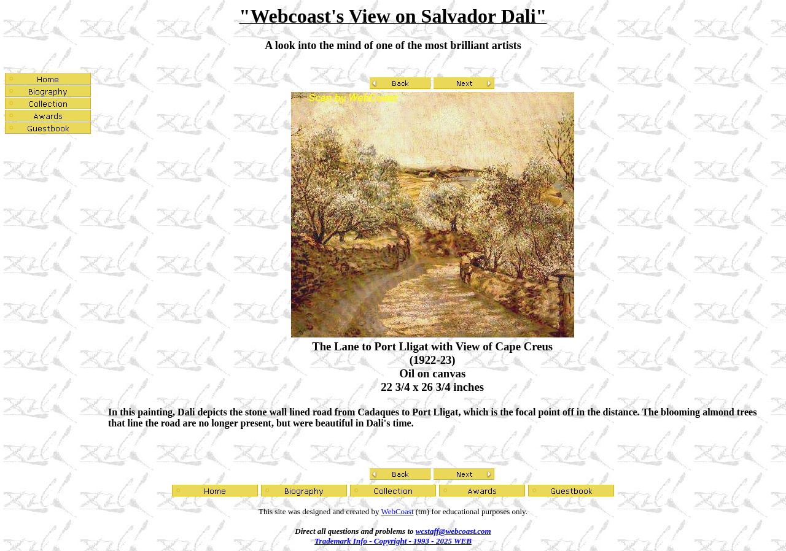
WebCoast (397, 511)
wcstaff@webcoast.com (453, 531)
